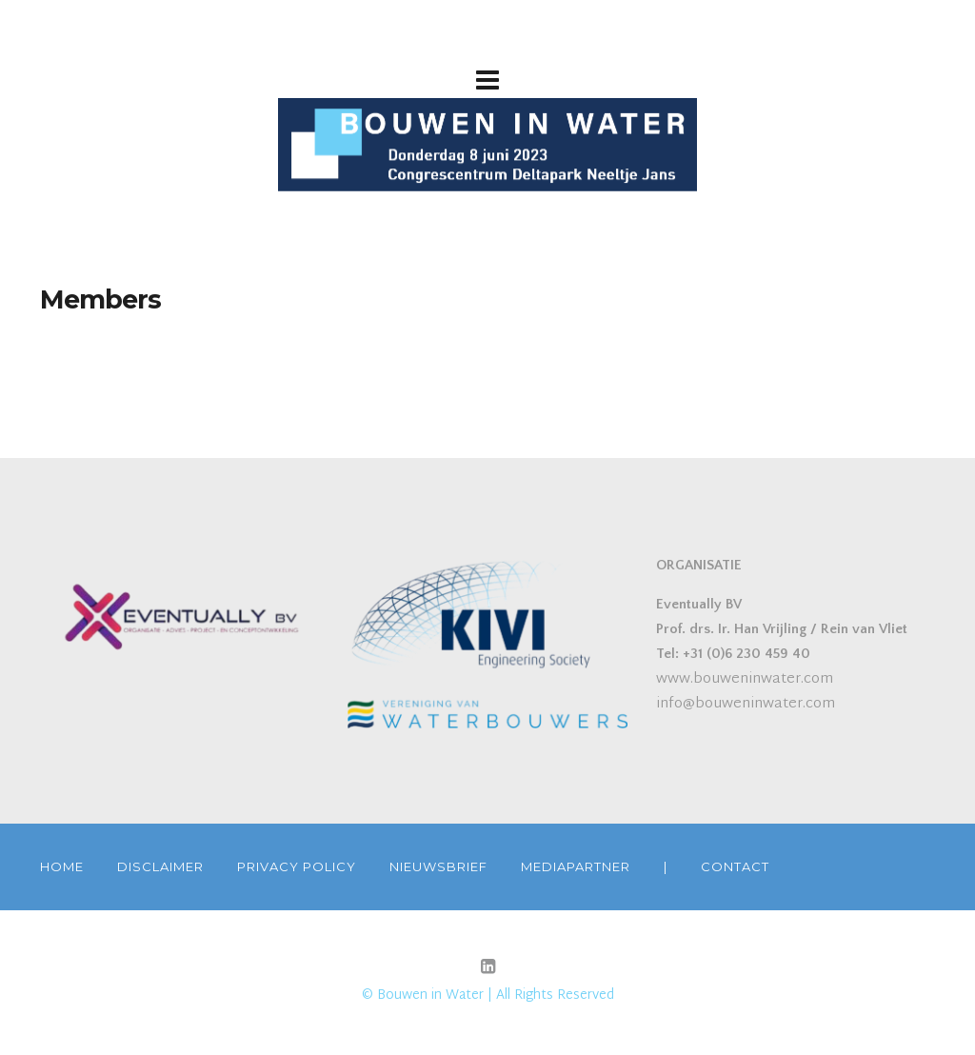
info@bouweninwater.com (745, 704)
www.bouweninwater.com (744, 679)
